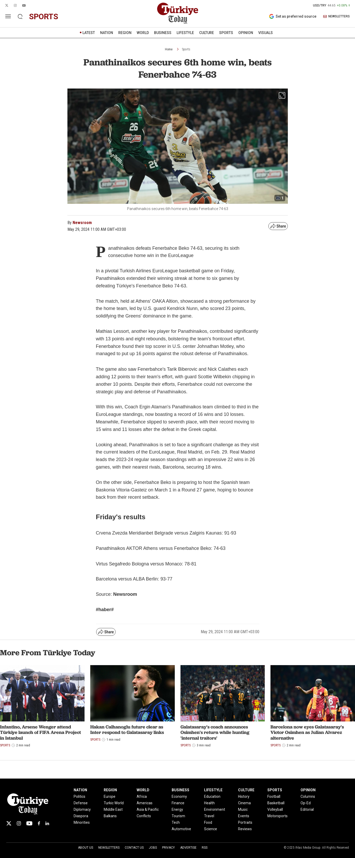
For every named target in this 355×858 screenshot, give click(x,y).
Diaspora (81, 816)
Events (243, 816)
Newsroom (82, 222)
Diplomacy (82, 809)
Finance (178, 803)
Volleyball (275, 809)
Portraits (245, 822)
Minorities (82, 822)
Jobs (153, 847)
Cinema (244, 803)
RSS (204, 847)
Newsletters (109, 847)
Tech (176, 822)
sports (43, 16)
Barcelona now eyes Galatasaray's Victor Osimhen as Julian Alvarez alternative (307, 732)
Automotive (181, 829)
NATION (106, 32)
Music (243, 809)
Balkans (110, 816)
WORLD (143, 32)
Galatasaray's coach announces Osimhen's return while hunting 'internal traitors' (214, 732)
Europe (109, 796)
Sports (186, 49)
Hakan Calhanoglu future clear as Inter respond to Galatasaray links (127, 729)
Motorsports (277, 816)
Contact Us (134, 847)
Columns (308, 796)
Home (168, 49)
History (243, 796)
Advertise (188, 847)
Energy (177, 809)
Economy (179, 796)
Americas (144, 803)
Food (208, 822)
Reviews (245, 829)
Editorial (307, 809)
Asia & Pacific (148, 809)
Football (273, 796)
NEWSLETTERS (336, 16)
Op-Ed (306, 803)
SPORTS (226, 32)
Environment (214, 809)
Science (210, 829)
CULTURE (206, 32)
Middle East (113, 809)
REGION (124, 32)
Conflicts (144, 816)
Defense (81, 803)
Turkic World (114, 803)
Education (212, 796)
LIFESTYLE (185, 32)
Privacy (168, 847)
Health (209, 803)
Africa (142, 796)
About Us (85, 847)
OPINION (245, 32)
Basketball (275, 803)
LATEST (88, 32)
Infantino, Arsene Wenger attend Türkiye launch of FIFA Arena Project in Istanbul (40, 732)
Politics (79, 796)
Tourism (178, 816)
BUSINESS (162, 32)
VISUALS (265, 32)
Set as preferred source (292, 16)
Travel (209, 816)
